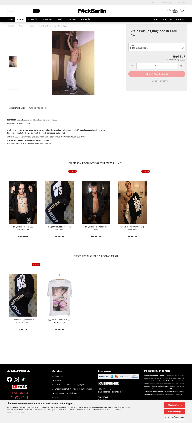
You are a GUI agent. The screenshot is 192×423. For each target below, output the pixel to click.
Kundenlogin (165, 3)
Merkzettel (180, 3)
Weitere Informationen (174, 417)
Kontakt (58, 380)
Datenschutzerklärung (15, 412)
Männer (20, 19)
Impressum (60, 376)
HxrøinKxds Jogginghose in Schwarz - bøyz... (59, 228)
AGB (56, 398)
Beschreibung (17, 107)
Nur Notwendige (174, 411)
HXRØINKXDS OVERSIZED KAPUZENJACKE (23, 228)
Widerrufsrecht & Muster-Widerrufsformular (73, 389)
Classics (60, 19)
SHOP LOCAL (166, 19)
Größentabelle (38, 107)
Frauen (10, 19)
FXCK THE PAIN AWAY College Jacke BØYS (132, 228)
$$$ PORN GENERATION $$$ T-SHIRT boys (59, 321)
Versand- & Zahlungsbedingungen (69, 385)
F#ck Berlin (85, 19)
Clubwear (71, 19)
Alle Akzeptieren (175, 405)
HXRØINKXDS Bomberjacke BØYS (96, 228)
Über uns (180, 19)
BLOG (155, 19)
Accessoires (33, 19)
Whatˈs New (47, 19)
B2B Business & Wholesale (66, 393)
